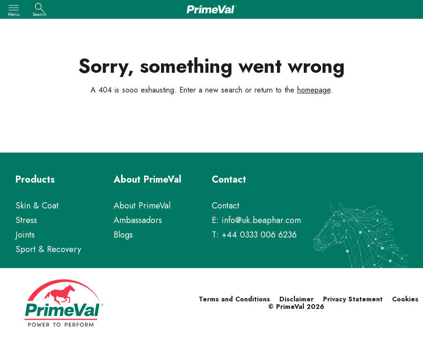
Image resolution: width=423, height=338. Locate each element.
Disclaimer (296, 299)
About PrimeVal (142, 206)
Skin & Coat (37, 206)
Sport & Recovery (48, 249)
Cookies (405, 299)
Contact (225, 206)
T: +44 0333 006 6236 (254, 235)
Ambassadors (138, 220)
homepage (314, 89)
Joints (25, 235)
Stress (26, 220)
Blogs (123, 235)
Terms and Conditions (234, 299)
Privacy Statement (353, 299)
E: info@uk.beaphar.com (256, 220)
